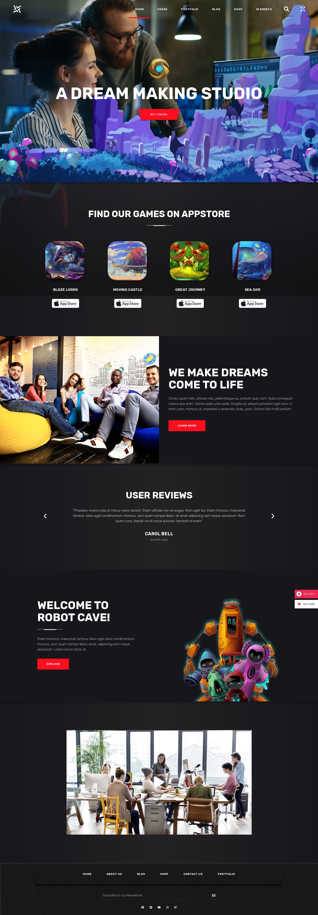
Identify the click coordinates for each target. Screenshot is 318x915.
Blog (141, 874)
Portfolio (226, 874)
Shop (164, 874)
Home (87, 874)
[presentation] (45, 516)
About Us (114, 874)
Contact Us (193, 874)
